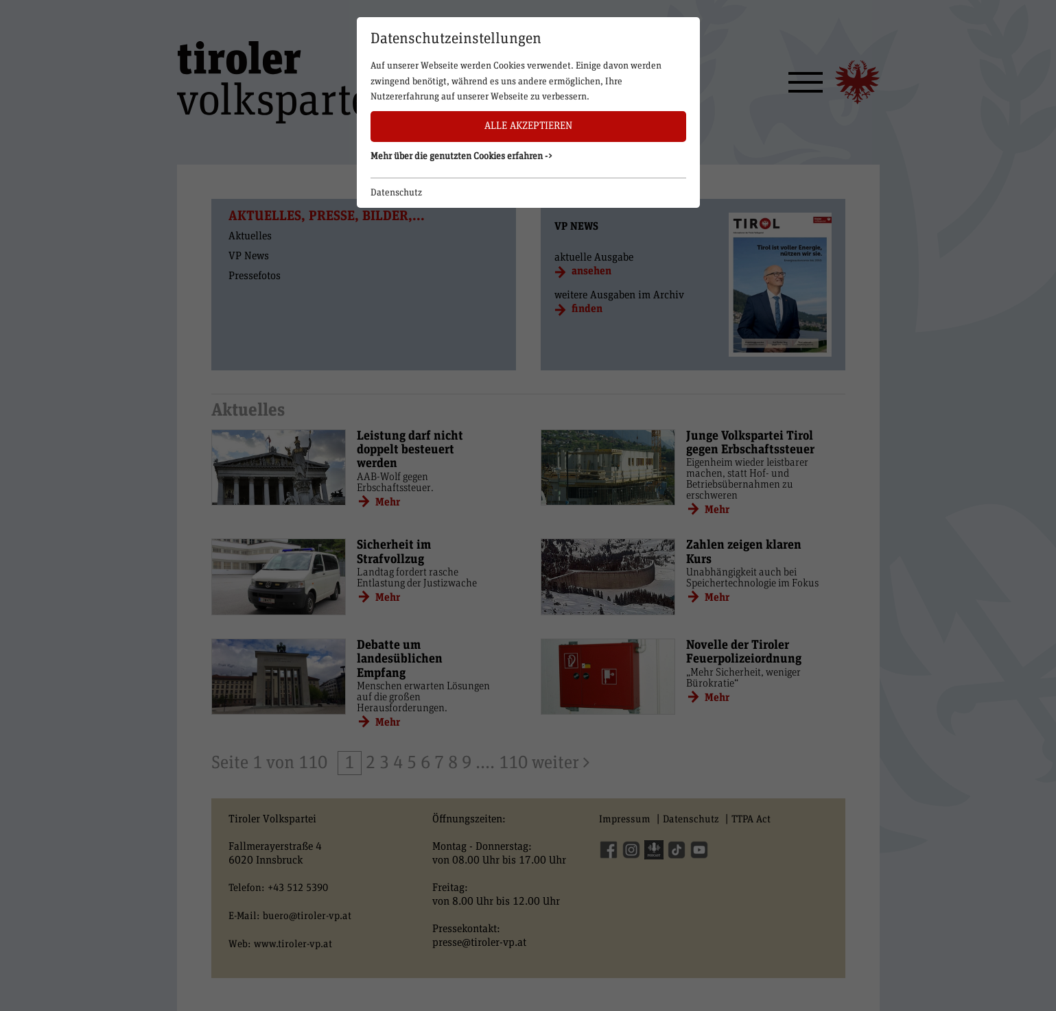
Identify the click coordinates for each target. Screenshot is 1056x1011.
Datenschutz (396, 193)
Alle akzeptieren (528, 126)
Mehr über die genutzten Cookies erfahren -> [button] (462, 156)
